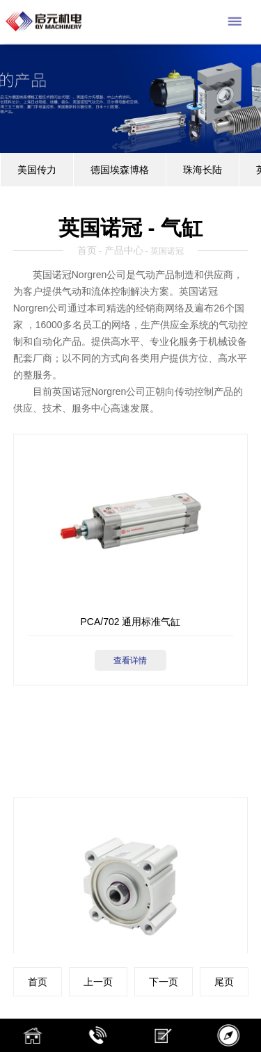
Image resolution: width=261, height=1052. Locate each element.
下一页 (163, 981)
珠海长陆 (202, 169)
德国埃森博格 (119, 169)
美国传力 (36, 169)
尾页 (224, 981)
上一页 (98, 981)
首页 (87, 250)
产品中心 (123, 250)
